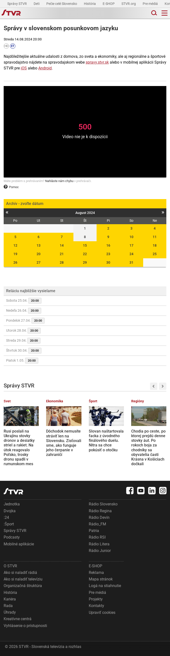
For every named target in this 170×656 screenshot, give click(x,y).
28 (62, 262)
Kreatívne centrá (17, 619)
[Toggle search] (153, 13)
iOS (24, 68)
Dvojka (10, 511)
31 (131, 262)
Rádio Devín (99, 517)
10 (131, 237)
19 (15, 254)
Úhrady (10, 612)
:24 (6, 517)
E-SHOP (109, 4)
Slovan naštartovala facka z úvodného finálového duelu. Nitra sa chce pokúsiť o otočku (106, 440)
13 (38, 245)
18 (155, 245)
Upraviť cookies (102, 612)
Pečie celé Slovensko (62, 4)
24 (131, 254)
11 (155, 237)
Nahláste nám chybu (59, 181)
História (90, 4)
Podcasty (12, 537)
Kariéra (10, 599)
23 (108, 254)
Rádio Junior (100, 550)
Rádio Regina (100, 511)
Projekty (96, 599)
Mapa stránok (101, 579)
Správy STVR (17, 4)
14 (62, 245)
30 (108, 262)
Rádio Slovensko (103, 504)
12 (15, 245)
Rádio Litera (99, 544)
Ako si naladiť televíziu (23, 579)
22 (85, 254)
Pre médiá (151, 4)
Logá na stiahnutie (105, 585)
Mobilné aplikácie (19, 544)
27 (38, 262)
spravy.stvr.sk (97, 62)
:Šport (9, 524)
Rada (8, 605)
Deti (37, 4)
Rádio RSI (97, 537)
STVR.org (129, 4)
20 (38, 254)
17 (131, 245)
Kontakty (96, 605)
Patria (94, 530)
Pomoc (11, 187)
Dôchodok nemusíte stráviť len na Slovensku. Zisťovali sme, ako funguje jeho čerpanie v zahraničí (63, 443)
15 (85, 245)
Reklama (96, 572)
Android (45, 68)
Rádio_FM (97, 524)
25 (155, 254)
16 (108, 245)
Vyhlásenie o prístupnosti (25, 625)
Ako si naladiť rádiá (20, 572)
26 (15, 262)
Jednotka (12, 504)
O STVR (10, 566)
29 (85, 262)
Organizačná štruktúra (23, 585)
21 (62, 254)
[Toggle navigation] (164, 13)
